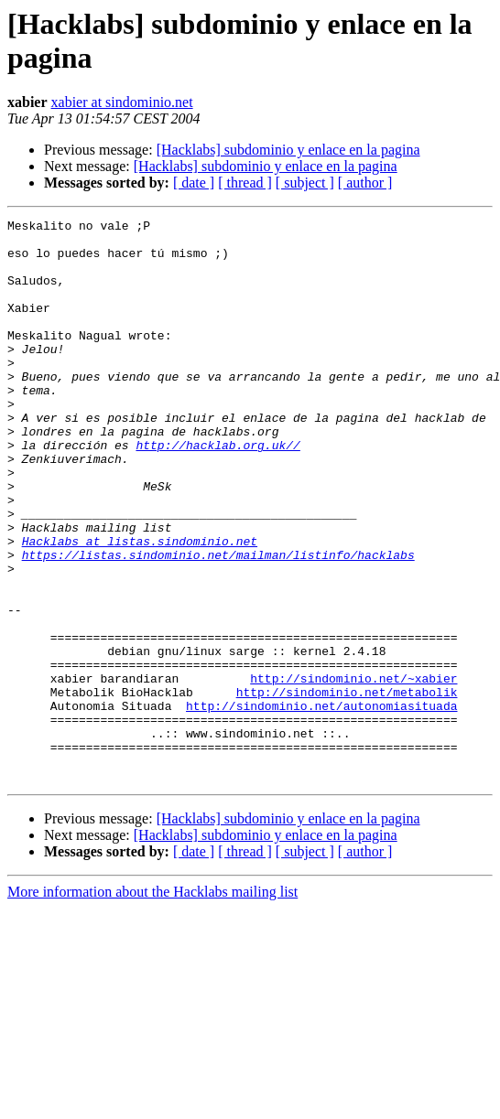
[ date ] (193, 182)
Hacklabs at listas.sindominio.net (139, 606)
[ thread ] (245, 182)
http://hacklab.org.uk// (217, 491)
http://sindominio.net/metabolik (347, 788)
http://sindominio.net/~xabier (353, 771)
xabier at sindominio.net (122, 102)
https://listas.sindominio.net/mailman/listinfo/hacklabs (218, 623)
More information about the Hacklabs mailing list (152, 1004)
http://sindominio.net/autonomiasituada (321, 804)
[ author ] (365, 182)
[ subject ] (305, 182)
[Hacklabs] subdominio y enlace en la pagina (288, 149)
